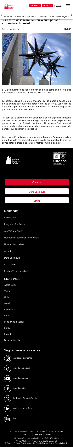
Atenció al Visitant (13, 231)
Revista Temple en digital (17, 271)
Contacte (37, 182)
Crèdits (48, 435)
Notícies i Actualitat (14, 244)
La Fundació (10, 217)
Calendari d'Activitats (25, 16)
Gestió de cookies (55, 431)
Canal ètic (38, 435)
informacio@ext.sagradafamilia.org (28, 438)
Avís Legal (26, 435)
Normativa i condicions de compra (21, 237)
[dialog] (68, 441)
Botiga (37, 200)
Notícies (8, 16)
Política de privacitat (18, 431)
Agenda (8, 251)
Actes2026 (10, 264)
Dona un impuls (37, 191)
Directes (43, 16)
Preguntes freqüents (14, 224)
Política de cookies (38, 431)
